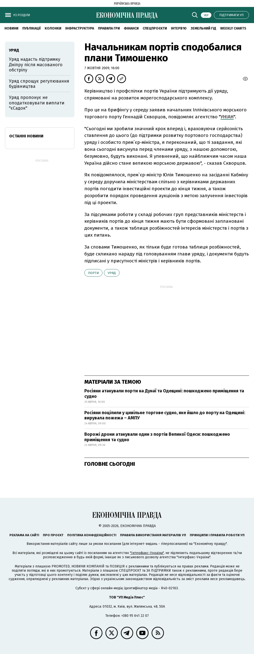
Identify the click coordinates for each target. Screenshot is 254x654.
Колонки (53, 28)
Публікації (31, 28)
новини (11, 28)
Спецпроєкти (155, 28)
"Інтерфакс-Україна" (147, 553)
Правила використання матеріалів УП (153, 535)
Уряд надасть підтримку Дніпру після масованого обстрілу (36, 65)
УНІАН (227, 117)
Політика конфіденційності (91, 535)
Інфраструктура (79, 28)
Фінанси (131, 28)
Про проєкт (53, 535)
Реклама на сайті (24, 535)
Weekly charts (233, 28)
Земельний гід (203, 28)
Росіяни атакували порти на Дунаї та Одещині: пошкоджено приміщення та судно (164, 393)
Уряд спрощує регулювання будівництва (39, 83)
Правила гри (109, 28)
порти (93, 273)
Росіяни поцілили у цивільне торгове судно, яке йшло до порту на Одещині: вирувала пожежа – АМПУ (164, 415)
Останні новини (26, 136)
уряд (112, 273)
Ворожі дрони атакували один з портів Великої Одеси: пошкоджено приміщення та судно (157, 437)
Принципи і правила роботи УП (217, 535)
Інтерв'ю (179, 28)
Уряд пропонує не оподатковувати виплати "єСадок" (36, 103)
